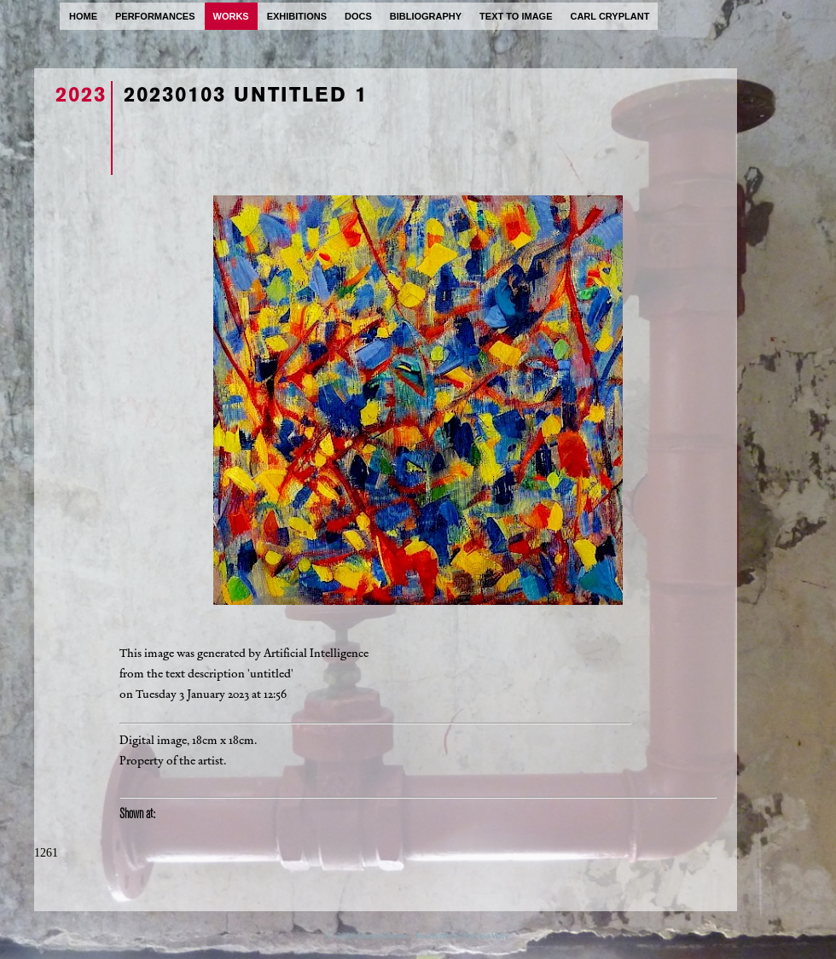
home (83, 16)
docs (358, 16)
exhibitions (297, 16)
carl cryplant (609, 16)
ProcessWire (485, 935)
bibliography (426, 16)
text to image (515, 16)
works (231, 16)
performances (155, 16)
